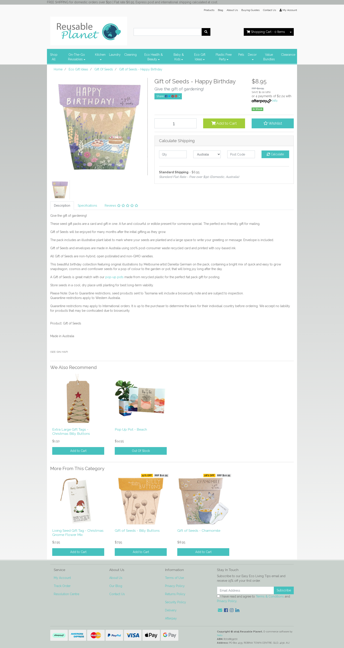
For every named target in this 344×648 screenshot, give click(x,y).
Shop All (53, 57)
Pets (241, 54)
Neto (219, 635)
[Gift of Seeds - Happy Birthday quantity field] (175, 123)
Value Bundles (269, 57)
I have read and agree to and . (253, 599)
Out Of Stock (141, 451)
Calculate (275, 154)
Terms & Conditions (270, 596)
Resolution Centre (66, 594)
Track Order (62, 586)
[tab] (62, 205)
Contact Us (269, 10)
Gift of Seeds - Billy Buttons (137, 530)
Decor (252, 54)
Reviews (121, 205)
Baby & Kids (179, 57)
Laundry (115, 54)
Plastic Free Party (224, 57)
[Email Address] (245, 590)
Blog (220, 10)
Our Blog (115, 586)
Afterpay (171, 618)
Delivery (171, 610)
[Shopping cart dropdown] (291, 32)
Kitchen (100, 54)
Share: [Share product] (167, 96)
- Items (266, 32)
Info (275, 100)
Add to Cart (224, 123)
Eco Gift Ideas (199, 57)
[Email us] (220, 610)
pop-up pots (114, 277)
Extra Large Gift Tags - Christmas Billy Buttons (71, 431)
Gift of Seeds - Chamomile (198, 530)
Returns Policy (175, 594)
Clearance (288, 54)
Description (62, 205)
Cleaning (130, 54)
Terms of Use (174, 578)
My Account (62, 578)
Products (209, 10)
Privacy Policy (175, 586)
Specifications (87, 205)
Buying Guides (250, 10)
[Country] (207, 154)
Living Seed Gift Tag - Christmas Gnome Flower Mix (78, 532)
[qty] (173, 154)
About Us (232, 10)
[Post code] (241, 154)
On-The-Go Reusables (76, 57)
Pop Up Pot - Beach (131, 429)
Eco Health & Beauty (153, 57)
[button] (273, 123)
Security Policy (175, 602)
